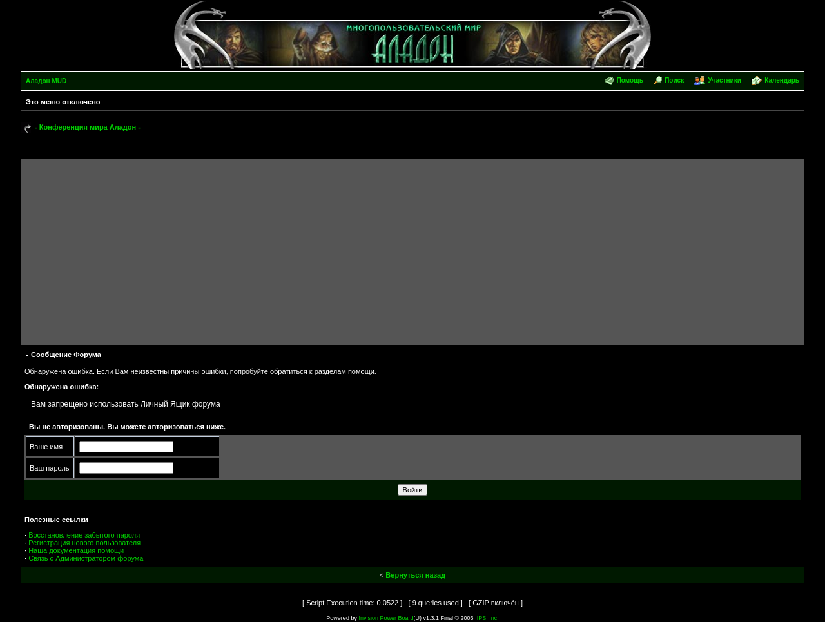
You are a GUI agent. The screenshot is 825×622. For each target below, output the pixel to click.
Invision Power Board (385, 618)
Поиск (674, 80)
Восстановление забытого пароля (84, 535)
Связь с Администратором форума (85, 558)
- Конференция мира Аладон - (88, 127)
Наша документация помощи (76, 550)
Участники (724, 80)
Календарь (781, 80)
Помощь (630, 80)
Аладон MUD (46, 80)
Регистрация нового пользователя (84, 543)
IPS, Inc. (488, 618)
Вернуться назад (415, 575)
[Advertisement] (412, 249)
